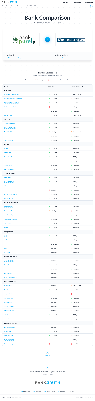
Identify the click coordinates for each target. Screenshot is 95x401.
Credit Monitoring (8, 335)
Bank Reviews (77, 2)
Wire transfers (7, 186)
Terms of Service (89, 397)
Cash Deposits (7, 289)
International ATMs (9, 319)
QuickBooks (7, 252)
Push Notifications (8, 169)
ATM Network (7, 314)
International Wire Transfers (11, 190)
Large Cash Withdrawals (10, 294)
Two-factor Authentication (10, 123)
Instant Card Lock (8, 136)
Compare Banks (89, 2)
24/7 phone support (9, 260)
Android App (7, 152)
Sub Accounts (7, 223)
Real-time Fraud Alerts (9, 127)
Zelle (5, 235)
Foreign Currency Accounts (11, 344)
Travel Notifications (9, 140)
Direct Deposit (7, 177)
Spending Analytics (9, 210)
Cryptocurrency (8, 331)
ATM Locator (7, 161)
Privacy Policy (79, 397)
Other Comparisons (20, 58)
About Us (62, 391)
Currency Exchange (9, 310)
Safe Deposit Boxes (9, 306)
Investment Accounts (9, 327)
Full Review (9, 58)
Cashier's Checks (8, 298)
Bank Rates (66, 2)
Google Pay (7, 244)
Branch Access (8, 285)
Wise (5, 248)
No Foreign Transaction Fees (11, 102)
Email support (7, 269)
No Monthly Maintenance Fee (11, 94)
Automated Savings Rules (10, 219)
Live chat (6, 265)
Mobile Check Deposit (9, 156)
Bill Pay (6, 227)
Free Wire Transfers (9, 115)
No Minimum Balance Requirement (13, 98)
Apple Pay (6, 240)
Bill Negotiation (8, 273)
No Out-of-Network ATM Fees (11, 107)
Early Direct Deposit (9, 181)
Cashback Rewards (9, 339)
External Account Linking (10, 194)
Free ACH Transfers (9, 198)
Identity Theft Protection (10, 132)
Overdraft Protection (9, 111)
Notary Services (8, 302)
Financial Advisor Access (10, 277)
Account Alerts (8, 165)
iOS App (6, 148)
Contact (72, 391)
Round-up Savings (8, 215)
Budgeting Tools (8, 206)
